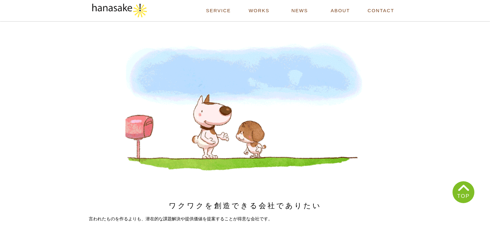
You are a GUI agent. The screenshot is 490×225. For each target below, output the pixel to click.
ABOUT (340, 10)
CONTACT (381, 10)
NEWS (300, 10)
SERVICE (218, 10)
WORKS (259, 10)
